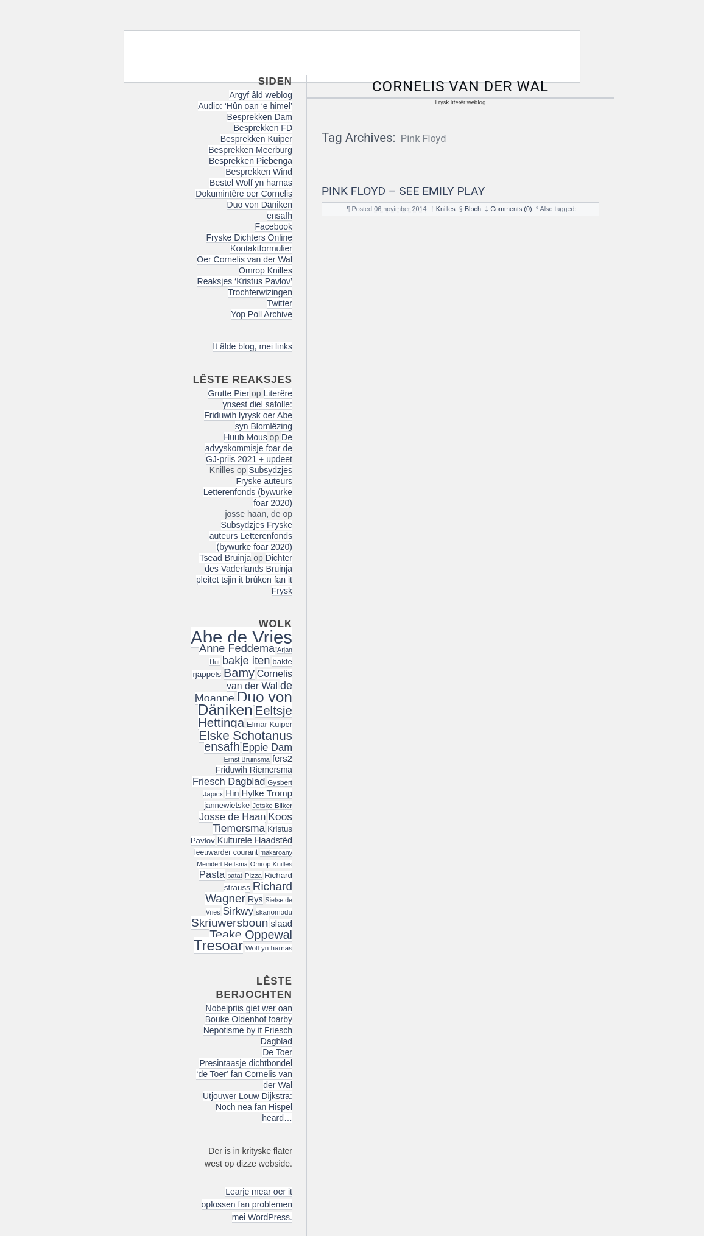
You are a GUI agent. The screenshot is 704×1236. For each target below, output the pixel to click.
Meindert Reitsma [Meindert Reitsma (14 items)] (222, 864)
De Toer (277, 1052)
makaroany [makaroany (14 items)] (276, 852)
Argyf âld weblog (260, 95)
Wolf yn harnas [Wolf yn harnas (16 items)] (268, 948)
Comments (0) (511, 208)
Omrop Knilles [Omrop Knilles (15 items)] (271, 864)
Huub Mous (245, 437)
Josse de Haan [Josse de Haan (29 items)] (232, 816)
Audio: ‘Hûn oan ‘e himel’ (245, 106)
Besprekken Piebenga (250, 161)
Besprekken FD (263, 128)
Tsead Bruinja (225, 558)
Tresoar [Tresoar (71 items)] (218, 945)
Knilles (446, 208)
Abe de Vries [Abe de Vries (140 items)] (241, 637)
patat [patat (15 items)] (234, 875)
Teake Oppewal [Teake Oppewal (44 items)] (250, 934)
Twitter (279, 303)
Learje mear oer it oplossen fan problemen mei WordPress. (247, 1204)
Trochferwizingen (260, 292)
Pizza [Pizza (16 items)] (253, 875)
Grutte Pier (228, 393)
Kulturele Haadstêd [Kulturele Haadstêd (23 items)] (254, 840)
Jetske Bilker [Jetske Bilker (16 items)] (272, 805)
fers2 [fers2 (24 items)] (282, 759)
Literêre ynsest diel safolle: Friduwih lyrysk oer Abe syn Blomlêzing (248, 409)
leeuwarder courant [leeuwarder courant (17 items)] (226, 852)
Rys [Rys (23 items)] (255, 899)
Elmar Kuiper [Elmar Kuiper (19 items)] (269, 724)
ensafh (279, 215)
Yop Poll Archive (261, 314)
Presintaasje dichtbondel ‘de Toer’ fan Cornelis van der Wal (244, 1074)
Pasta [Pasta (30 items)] (212, 874)
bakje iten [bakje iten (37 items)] (246, 660)
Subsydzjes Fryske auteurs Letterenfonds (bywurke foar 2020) (247, 486)
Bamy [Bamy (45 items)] (239, 672)
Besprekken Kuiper (256, 139)
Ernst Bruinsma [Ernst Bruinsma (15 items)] (247, 759)
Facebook (273, 226)
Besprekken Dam (259, 117)
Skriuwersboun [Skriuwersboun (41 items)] (230, 922)
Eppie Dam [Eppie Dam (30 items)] (267, 747)
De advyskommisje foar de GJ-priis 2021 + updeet (248, 448)
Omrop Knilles (265, 270)
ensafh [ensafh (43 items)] (222, 746)
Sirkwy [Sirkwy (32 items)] (237, 911)
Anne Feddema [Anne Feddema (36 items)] (237, 648)
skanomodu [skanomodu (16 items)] (274, 912)
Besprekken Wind (258, 172)
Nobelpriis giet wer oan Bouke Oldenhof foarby (248, 1013)
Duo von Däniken (259, 204)
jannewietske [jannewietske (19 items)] (227, 805)
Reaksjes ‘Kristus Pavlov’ (244, 281)
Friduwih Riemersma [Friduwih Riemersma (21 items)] (254, 769)
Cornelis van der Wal (460, 86)
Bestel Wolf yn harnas (250, 183)
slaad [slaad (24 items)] (281, 924)
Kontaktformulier (261, 248)
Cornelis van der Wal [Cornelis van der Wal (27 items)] (259, 680)
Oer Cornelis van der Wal (244, 259)
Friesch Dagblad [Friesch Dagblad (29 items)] (229, 781)
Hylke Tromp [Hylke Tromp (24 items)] (266, 793)
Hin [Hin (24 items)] (232, 793)
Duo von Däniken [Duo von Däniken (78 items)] (245, 703)
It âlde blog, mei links (252, 346)
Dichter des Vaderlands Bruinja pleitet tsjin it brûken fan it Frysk (244, 574)
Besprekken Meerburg (250, 150)
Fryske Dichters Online (249, 237)
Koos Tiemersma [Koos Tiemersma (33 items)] (252, 822)
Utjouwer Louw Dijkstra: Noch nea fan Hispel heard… (247, 1107)
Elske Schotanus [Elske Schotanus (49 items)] (245, 735)
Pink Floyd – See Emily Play (403, 191)
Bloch (473, 208)
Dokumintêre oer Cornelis (243, 193)
